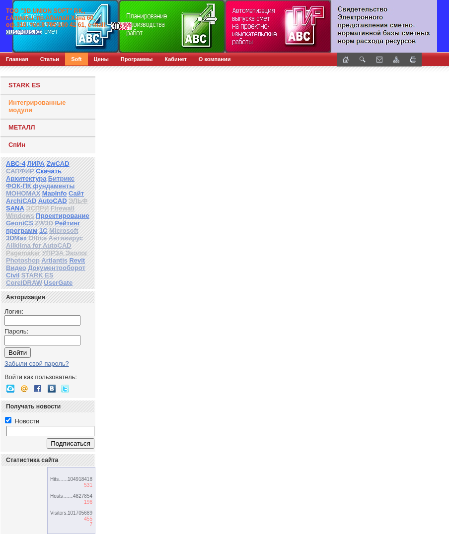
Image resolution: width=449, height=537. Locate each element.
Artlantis (54, 260)
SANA (15, 208)
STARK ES (24, 85)
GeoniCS (19, 223)
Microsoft (63, 230)
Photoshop (23, 260)
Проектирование (62, 215)
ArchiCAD (21, 200)
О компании (215, 59)
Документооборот (56, 267)
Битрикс (61, 178)
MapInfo (54, 193)
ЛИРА (36, 163)
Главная (17, 59)
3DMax (16, 238)
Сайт (76, 193)
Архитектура (26, 178)
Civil (12, 275)
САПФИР (20, 171)
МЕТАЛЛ (21, 127)
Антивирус (66, 238)
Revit (77, 260)
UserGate (58, 282)
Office (37, 238)
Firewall (63, 208)
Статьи (49, 59)
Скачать (49, 171)
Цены (101, 59)
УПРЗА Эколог (65, 253)
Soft (76, 59)
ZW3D (44, 223)
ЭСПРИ (37, 208)
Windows (20, 215)
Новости (22, 421)
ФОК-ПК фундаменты (40, 186)
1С (43, 230)
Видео (16, 267)
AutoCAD (52, 200)
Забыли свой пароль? (36, 363)
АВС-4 (15, 163)
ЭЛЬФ (78, 200)
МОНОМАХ (23, 193)
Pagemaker (23, 253)
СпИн (16, 144)
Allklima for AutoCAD (39, 245)
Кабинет (175, 59)
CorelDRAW (24, 282)
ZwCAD (57, 163)
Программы (136, 59)
